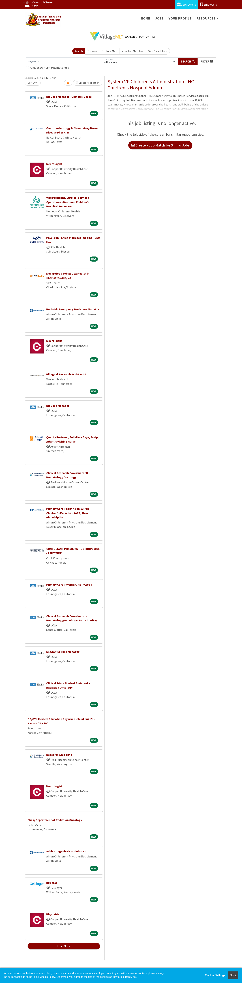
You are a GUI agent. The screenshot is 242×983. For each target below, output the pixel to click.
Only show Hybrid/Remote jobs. (49, 67)
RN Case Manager (57, 406)
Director (51, 883)
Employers (208, 4)
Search (78, 51)
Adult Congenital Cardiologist (66, 851)
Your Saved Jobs (158, 51)
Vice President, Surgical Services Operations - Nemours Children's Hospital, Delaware (67, 202)
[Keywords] (64, 61)
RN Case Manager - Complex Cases (69, 96)
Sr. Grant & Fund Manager (62, 652)
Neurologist (54, 164)
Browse (92, 51)
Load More (63, 946)
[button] (207, 61)
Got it (233, 975)
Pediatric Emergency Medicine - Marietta (72, 309)
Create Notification (87, 82)
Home (145, 18)
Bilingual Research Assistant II (66, 374)
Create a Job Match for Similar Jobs (160, 145)
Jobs (159, 18)
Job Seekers (186, 4)
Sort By (32, 82)
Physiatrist (53, 914)
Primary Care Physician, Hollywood (69, 584)
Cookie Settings (215, 975)
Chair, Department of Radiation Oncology (54, 820)
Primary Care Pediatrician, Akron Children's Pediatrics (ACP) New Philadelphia (67, 513)
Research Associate (59, 754)
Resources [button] (206, 18)
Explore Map (109, 51)
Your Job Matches (132, 51)
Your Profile (180, 18)
